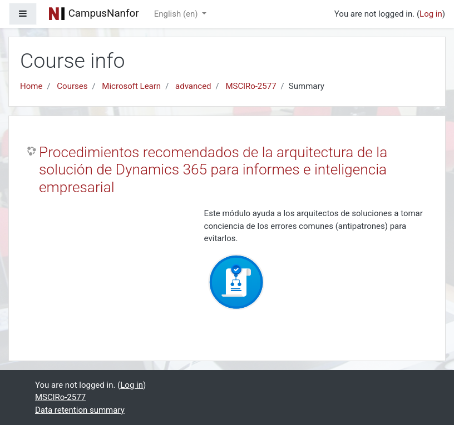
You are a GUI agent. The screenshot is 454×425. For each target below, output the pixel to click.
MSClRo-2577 (251, 86)
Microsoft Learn (131, 86)
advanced (193, 86)
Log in (431, 14)
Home (31, 86)
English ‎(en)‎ (177, 14)
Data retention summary (80, 410)
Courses (72, 86)
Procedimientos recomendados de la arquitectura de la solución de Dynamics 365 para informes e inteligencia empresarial (213, 170)
